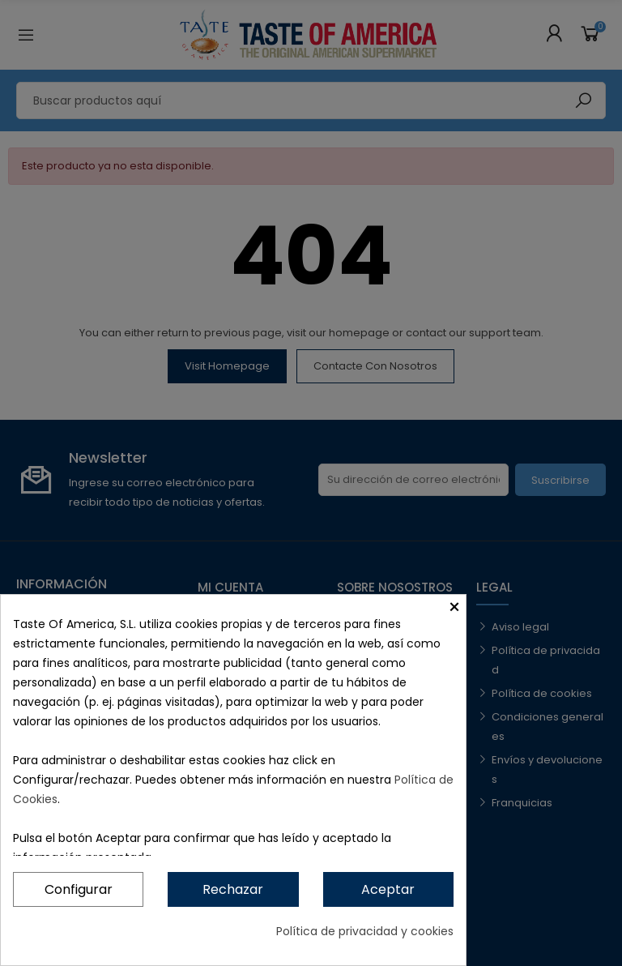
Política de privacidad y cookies (365, 931)
